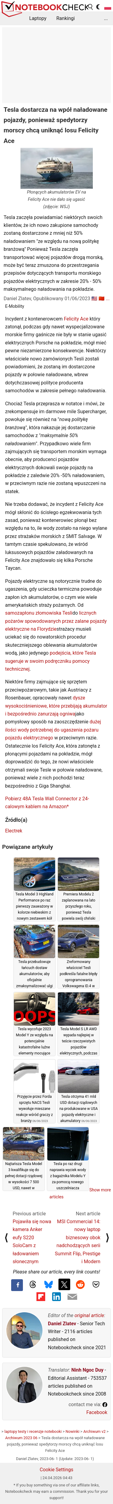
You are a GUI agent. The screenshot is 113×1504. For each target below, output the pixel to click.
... (106, 18)
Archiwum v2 (94, 1431)
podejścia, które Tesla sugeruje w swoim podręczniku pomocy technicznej (50, 661)
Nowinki (73, 1431)
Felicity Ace (76, 319)
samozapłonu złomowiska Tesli (38, 613)
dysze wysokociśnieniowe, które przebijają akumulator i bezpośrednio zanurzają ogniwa (56, 706)
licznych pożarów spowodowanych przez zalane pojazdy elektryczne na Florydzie (56, 621)
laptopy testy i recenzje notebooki (33, 1431)
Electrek (13, 831)
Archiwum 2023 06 (21, 1438)
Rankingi (65, 18)
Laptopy (37, 18)
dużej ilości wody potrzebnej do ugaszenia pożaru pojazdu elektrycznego (53, 730)
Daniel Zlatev (62, 1323)
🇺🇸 (94, 298)
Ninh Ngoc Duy (87, 1370)
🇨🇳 (102, 298)
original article (89, 1315)
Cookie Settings (57, 1469)
